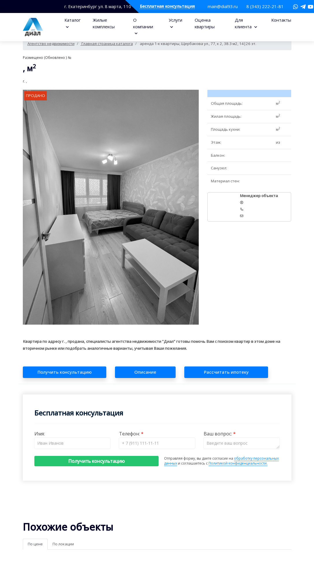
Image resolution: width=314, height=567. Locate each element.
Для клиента (244, 23)
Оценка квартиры (205, 23)
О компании (143, 23)
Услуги (175, 20)
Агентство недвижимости (51, 43)
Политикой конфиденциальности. (238, 463)
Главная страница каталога (107, 43)
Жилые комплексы (104, 23)
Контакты (281, 20)
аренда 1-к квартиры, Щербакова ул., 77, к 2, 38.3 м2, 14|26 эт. (197, 43)
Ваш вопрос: (218, 434)
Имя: (39, 434)
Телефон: (130, 434)
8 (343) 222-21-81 (265, 6)
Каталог (72, 20)
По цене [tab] (35, 544)
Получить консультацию (96, 461)
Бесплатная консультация (167, 6)
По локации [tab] (63, 544)
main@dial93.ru (223, 6)
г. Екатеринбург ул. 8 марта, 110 (97, 6)
